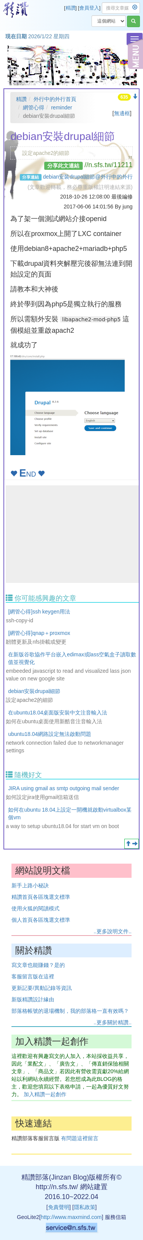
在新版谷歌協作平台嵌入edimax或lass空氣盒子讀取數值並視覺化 (72, 658)
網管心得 (33, 107)
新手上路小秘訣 (30, 885)
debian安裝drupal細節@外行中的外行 (87, 177)
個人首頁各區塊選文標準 (40, 920)
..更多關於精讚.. (112, 1022)
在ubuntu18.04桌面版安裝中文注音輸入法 (57, 713)
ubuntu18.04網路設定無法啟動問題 (49, 734)
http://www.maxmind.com (71, 1217)
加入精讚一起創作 (45, 1094)
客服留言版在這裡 (32, 976)
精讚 (71, 8)
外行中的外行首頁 (55, 99)
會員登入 (89, 8)
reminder (61, 107)
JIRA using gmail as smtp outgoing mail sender (63, 788)
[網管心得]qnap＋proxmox (39, 633)
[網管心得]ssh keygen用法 (39, 612)
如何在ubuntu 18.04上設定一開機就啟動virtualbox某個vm (70, 813)
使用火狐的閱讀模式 (35, 908)
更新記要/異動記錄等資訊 (41, 988)
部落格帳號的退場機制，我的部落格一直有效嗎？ (70, 1011)
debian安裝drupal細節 (34, 691)
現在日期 (16, 36)
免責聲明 (58, 1207)
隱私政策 (84, 1207)
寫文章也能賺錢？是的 (38, 965)
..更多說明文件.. (112, 931)
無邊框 (122, 113)
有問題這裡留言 (79, 1138)
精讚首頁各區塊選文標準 (40, 897)
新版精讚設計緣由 (32, 999)
